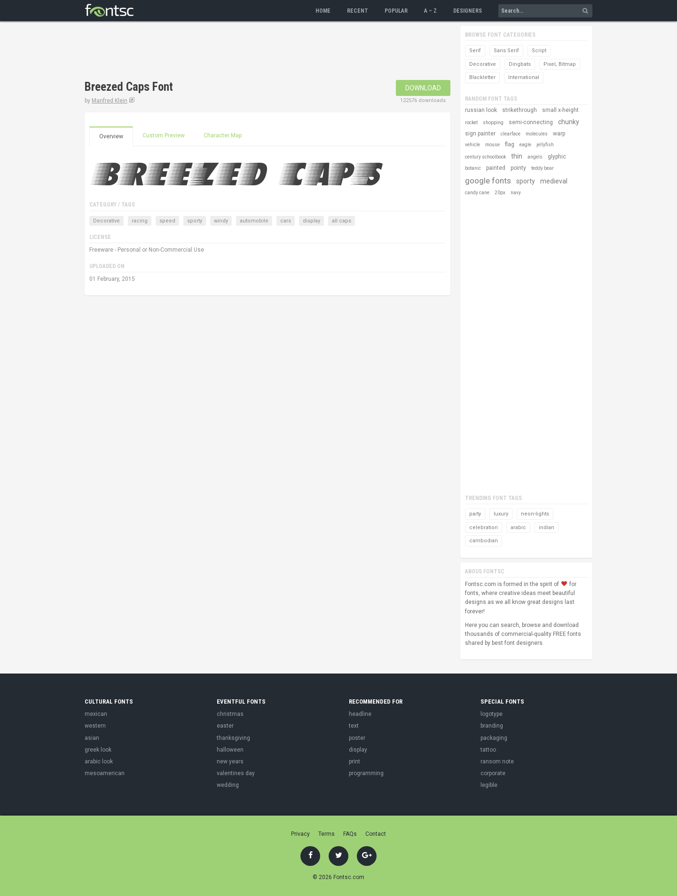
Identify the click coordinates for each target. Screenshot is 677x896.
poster (357, 738)
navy (516, 192)
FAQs (350, 834)
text (354, 725)
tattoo (488, 749)
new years (230, 761)
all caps (341, 221)
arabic (518, 527)
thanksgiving (233, 738)
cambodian (483, 541)
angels (535, 156)
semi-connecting (531, 122)
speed (167, 221)
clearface (510, 133)
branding (491, 725)
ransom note (497, 761)
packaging (493, 738)
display (311, 221)
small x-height (560, 110)
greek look (98, 749)
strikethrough (519, 110)
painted (495, 168)
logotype (491, 714)
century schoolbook (485, 156)
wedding (228, 785)
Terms (326, 834)
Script (539, 51)
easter (225, 725)
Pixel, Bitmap (559, 64)
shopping (493, 122)
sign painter (480, 133)
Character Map (223, 135)
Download (423, 88)
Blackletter (482, 77)
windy (221, 221)
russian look (481, 110)
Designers (467, 11)
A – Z (430, 11)
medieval (553, 181)
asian (92, 738)
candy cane (477, 192)
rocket (471, 122)
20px (500, 192)
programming (366, 773)
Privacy (300, 834)
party (475, 514)
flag (509, 144)
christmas (230, 714)
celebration (483, 527)
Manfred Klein (109, 100)
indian (546, 527)
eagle (525, 144)
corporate (492, 773)
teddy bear (542, 168)
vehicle (472, 144)
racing (140, 221)
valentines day (236, 773)
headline (360, 714)
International (523, 77)
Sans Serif (506, 51)
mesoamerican (105, 773)
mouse (492, 144)
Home (323, 11)
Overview (111, 136)
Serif (475, 51)
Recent (357, 11)
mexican (96, 714)
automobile (254, 221)
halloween (230, 749)
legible (488, 785)
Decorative (106, 221)
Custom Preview (163, 135)
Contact (375, 834)
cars (285, 221)
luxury (501, 514)
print (354, 761)
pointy (518, 168)
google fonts (488, 180)
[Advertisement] (256, 52)
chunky (568, 122)
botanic (473, 168)
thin (516, 156)
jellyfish (545, 144)
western (95, 725)
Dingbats (520, 64)
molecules (537, 133)
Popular (396, 11)
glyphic (557, 156)
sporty (194, 221)
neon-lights (535, 514)
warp (559, 133)
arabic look (99, 761)
